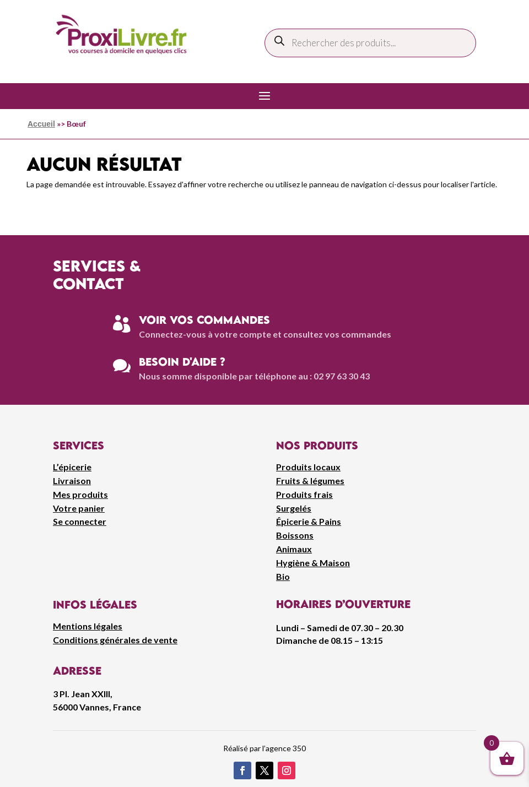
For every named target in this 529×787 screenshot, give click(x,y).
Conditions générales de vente (115, 639)
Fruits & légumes (310, 480)
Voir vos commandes (204, 319)
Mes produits (80, 494)
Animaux (294, 549)
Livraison (72, 480)
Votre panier (79, 508)
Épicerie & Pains (308, 521)
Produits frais (304, 494)
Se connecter (79, 521)
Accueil (41, 124)
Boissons (295, 535)
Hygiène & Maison (313, 562)
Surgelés (293, 508)
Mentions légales (87, 626)
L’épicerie (72, 467)
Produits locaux (308, 467)
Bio (283, 576)
